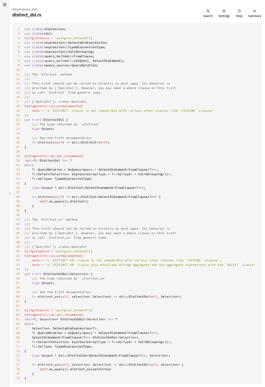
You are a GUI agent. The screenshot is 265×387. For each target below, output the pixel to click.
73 (18, 355)
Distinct (88, 142)
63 (18, 310)
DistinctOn (138, 296)
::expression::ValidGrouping (62, 51)
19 (18, 110)
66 (18, 324)
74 (18, 360)
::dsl (41, 33)
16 (18, 97)
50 (18, 251)
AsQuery (82, 61)
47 (18, 237)
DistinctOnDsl (55, 274)
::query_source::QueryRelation (64, 65)
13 (18, 83)
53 (18, 265)
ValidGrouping (150, 174)
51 (18, 256)
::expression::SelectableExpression (69, 42)
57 (18, 283)
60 (18, 296)
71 (18, 346)
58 (18, 287)
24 (18, 133)
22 (18, 124)
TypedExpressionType (73, 178)
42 (18, 215)
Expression (81, 174)
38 (18, 197)
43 (18, 219)
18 (18, 106)
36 (18, 188)
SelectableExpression (72, 328)
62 (18, 305)
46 (18, 233)
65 (18, 319)
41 (18, 210)
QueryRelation (50, 169)
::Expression (48, 29)
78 (18, 378)
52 (18, 260)
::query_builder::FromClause (62, 56)
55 (18, 274)
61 (18, 301)
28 (18, 151)
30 (18, 160)
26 (18, 142)
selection (101, 369)
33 (18, 174)
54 (18, 269)
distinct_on (80, 369)
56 (18, 278)
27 (18, 147)
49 (18, 246)
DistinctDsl (53, 120)
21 (18, 120)
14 (18, 88)
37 (18, 192)
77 (18, 373)
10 (18, 70)
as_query (56, 201)
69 (18, 337)
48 (18, 242)
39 (18, 201)
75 (18, 364)
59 (18, 292)
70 (18, 342)
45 (18, 228)
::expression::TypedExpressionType (68, 47)
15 (18, 92)
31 (18, 165)
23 (18, 129)
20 (18, 115)
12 (18, 79)
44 (18, 224)
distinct (77, 201)
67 (18, 328)
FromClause (138, 169)
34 (18, 178)
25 (18, 138)
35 (18, 183)
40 (18, 206)
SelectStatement (107, 61)
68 (18, 333)
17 (18, 101)
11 (18, 74)
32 (18, 169)
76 (18, 369)
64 (18, 315)
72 (18, 351)
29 (18, 156)
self (43, 201)
